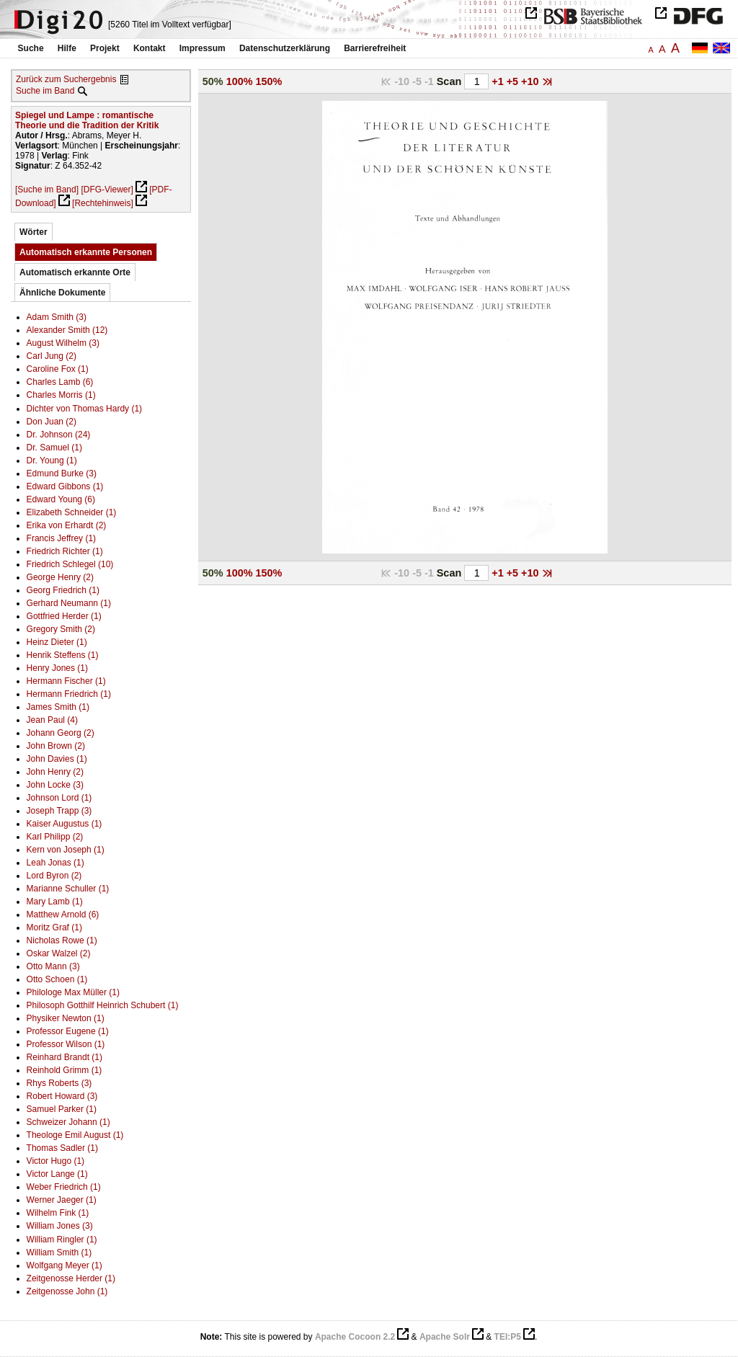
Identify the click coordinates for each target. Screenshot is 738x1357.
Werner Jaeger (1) (62, 1200)
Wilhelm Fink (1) (58, 1213)
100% (239, 81)
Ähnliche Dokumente (62, 293)
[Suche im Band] (47, 189)
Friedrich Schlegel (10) (70, 564)
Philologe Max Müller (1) (73, 992)
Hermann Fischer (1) (66, 681)
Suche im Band (45, 91)
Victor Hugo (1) (55, 1161)
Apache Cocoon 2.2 (355, 1337)
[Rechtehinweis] (102, 203)
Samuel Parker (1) (62, 1109)
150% (269, 81)
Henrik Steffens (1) (63, 655)
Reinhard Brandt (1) (64, 1057)
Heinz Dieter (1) (57, 642)
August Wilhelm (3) (63, 343)
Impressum (202, 48)
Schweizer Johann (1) (68, 1122)
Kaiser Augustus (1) (64, 824)
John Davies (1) (57, 759)
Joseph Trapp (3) (59, 811)
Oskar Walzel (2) (59, 953)
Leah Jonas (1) (55, 863)
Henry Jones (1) (57, 668)
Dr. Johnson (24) (59, 435)
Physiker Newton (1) (66, 1018)
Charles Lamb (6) (60, 382)
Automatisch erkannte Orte (74, 272)
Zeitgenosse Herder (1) (71, 1278)
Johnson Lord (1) (59, 798)
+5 (514, 81)
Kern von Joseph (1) (66, 850)
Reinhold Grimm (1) (64, 1070)
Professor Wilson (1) (66, 1044)
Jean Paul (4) (52, 720)
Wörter (33, 232)
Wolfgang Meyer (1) (64, 1265)
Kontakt (149, 48)
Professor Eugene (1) (68, 1031)
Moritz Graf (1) (54, 927)
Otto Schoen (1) (57, 979)
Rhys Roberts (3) (59, 1083)
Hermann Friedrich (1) (69, 694)
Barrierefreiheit (375, 48)
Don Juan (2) (51, 422)
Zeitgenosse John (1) (67, 1291)
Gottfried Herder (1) (64, 616)
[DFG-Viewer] (107, 189)
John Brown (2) (56, 746)
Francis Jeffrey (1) (61, 538)
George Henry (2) (60, 577)
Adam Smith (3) (56, 317)
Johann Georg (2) (60, 733)
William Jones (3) (60, 1226)
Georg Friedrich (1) (63, 590)
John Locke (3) (55, 785)
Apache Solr (444, 1337)
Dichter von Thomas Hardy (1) (85, 409)
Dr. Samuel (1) (54, 447)
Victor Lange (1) (57, 1174)
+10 (531, 81)
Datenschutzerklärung (284, 48)
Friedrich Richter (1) (65, 551)
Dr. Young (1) (52, 460)
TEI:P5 (507, 1337)
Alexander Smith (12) (67, 330)
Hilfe (67, 48)
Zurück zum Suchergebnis (66, 79)
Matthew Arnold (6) (63, 914)
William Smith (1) (59, 1252)
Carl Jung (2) (51, 356)
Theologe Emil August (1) (75, 1135)
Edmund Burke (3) (62, 473)
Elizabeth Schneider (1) (72, 512)
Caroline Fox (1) (58, 369)
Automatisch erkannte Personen (85, 252)
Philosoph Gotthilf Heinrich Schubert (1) (103, 1005)
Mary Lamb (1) (55, 901)
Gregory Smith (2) (61, 629)
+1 (499, 81)
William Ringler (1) (62, 1239)
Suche (31, 48)
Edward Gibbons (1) (65, 486)
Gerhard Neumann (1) (69, 603)
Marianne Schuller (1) (68, 889)
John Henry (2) (55, 772)
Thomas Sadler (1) (62, 1148)
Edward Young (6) (61, 499)
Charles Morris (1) (61, 395)
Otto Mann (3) (53, 966)
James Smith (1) (58, 707)
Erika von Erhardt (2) (67, 525)
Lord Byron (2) (54, 876)
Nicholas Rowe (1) (62, 940)
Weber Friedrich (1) (64, 1187)
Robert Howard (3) (62, 1096)
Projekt (105, 48)
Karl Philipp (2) (55, 837)
